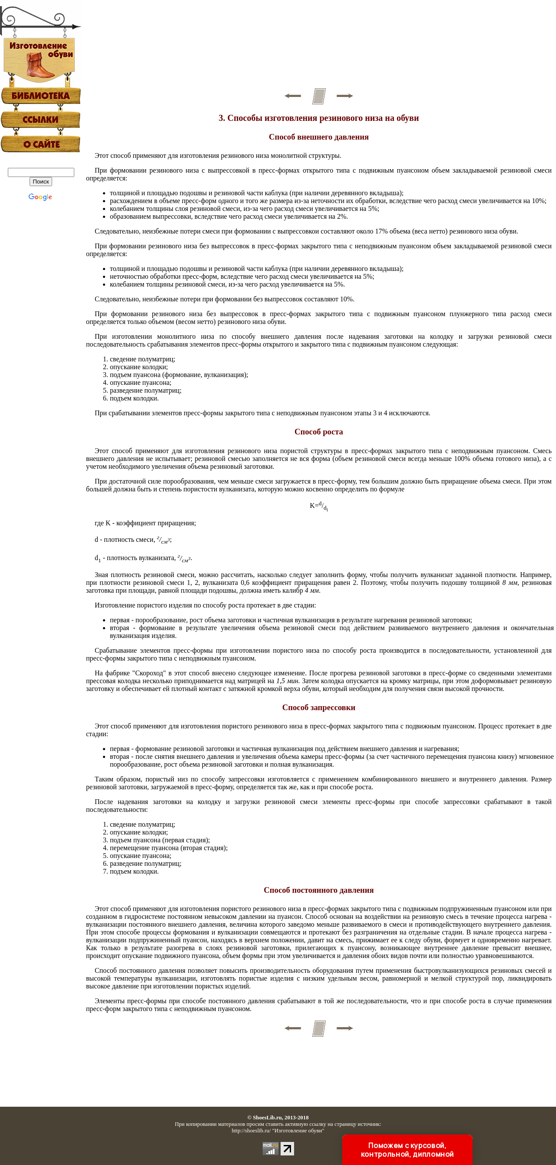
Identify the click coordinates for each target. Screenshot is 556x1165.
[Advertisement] (319, 43)
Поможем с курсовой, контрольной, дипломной (407, 1150)
